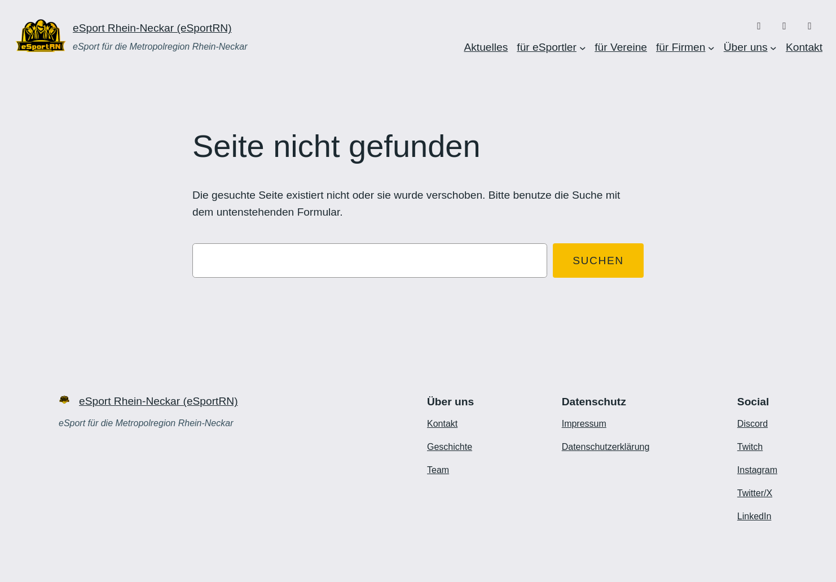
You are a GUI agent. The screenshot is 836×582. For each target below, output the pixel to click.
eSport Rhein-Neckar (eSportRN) (152, 28)
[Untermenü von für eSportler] (582, 47)
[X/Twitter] (809, 26)
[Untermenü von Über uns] (773, 47)
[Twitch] (784, 26)
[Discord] (759, 26)
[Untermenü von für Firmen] (711, 47)
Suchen (598, 260)
